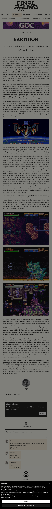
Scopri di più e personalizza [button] (26, 505)
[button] (49, 483)
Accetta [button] (26, 501)
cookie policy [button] (7, 489)
